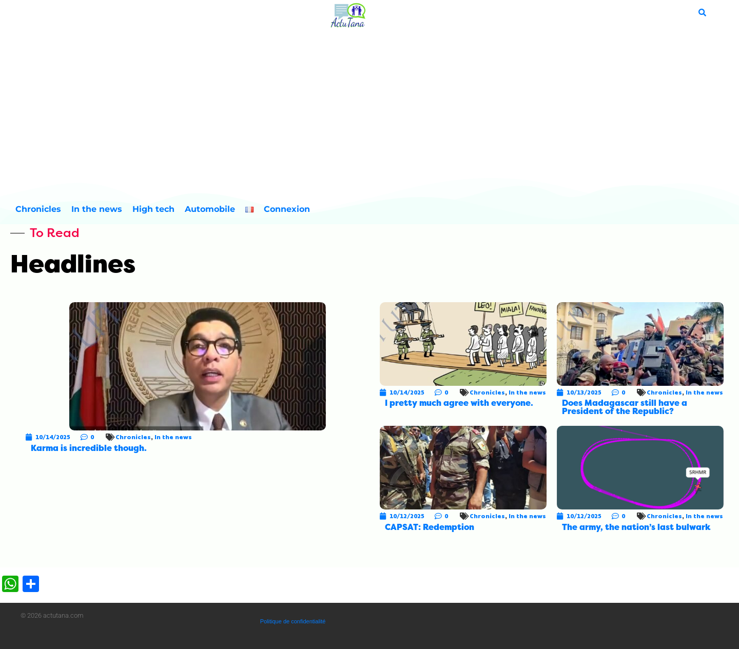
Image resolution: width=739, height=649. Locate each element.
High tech (153, 209)
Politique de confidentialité (293, 621)
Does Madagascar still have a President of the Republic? (624, 407)
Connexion (287, 209)
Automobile (210, 209)
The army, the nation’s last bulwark (636, 527)
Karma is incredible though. (89, 448)
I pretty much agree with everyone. (459, 403)
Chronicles (38, 209)
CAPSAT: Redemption (429, 527)
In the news (96, 209)
